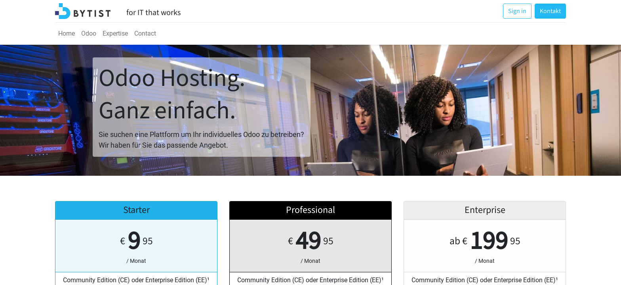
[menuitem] (66, 34)
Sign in (517, 11)
